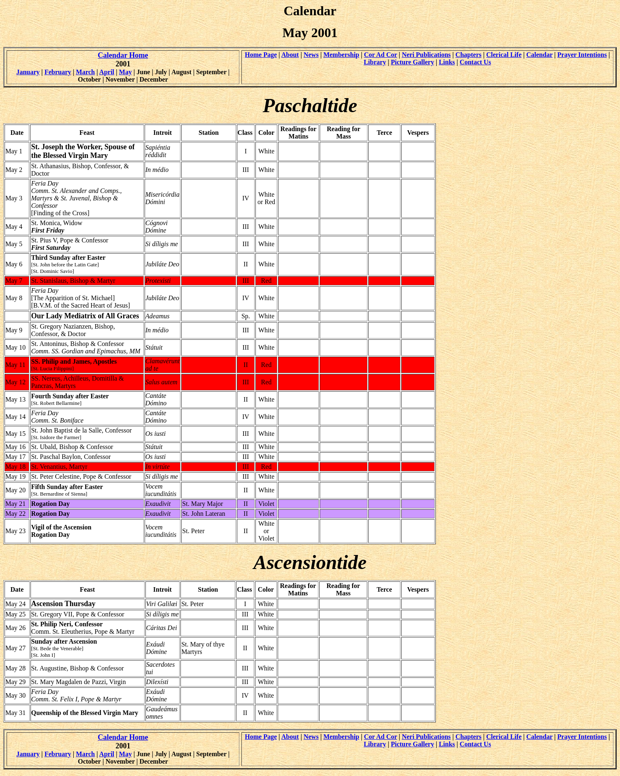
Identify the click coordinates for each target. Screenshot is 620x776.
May (125, 71)
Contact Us (475, 62)
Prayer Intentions (582, 54)
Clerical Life (504, 54)
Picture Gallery (412, 62)
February (57, 71)
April (106, 71)
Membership (341, 54)
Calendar (539, 54)
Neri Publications (426, 54)
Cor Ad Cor (380, 54)
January (28, 71)
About (290, 54)
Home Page (261, 54)
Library (375, 62)
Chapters (469, 54)
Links (447, 62)
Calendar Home (123, 55)
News (311, 54)
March (85, 71)
